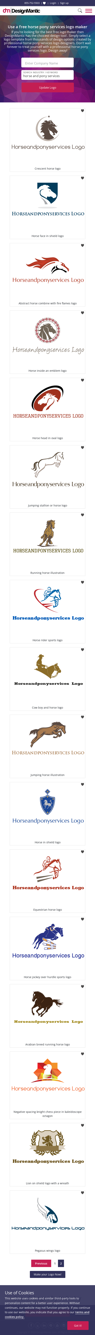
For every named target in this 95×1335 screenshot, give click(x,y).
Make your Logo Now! (47, 1274)
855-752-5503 (32, 3)
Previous (41, 1263)
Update (47, 87)
